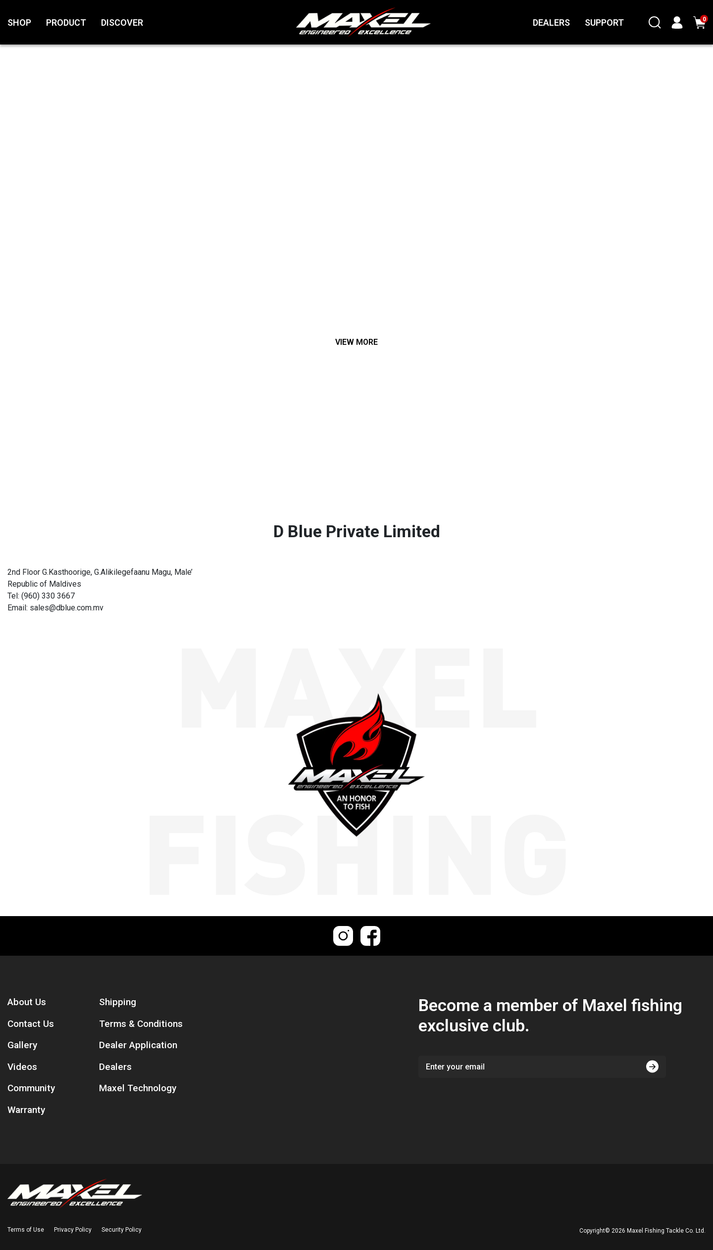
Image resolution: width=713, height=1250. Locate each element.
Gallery (22, 1045)
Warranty (26, 1109)
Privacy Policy (73, 1229)
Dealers (115, 1066)
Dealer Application (138, 1045)
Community (31, 1088)
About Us (26, 1002)
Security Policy (122, 1229)
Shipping (117, 1002)
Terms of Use (25, 1229)
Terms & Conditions (141, 1023)
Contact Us (30, 1023)
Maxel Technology (137, 1088)
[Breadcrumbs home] (269, 299)
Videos (22, 1066)
